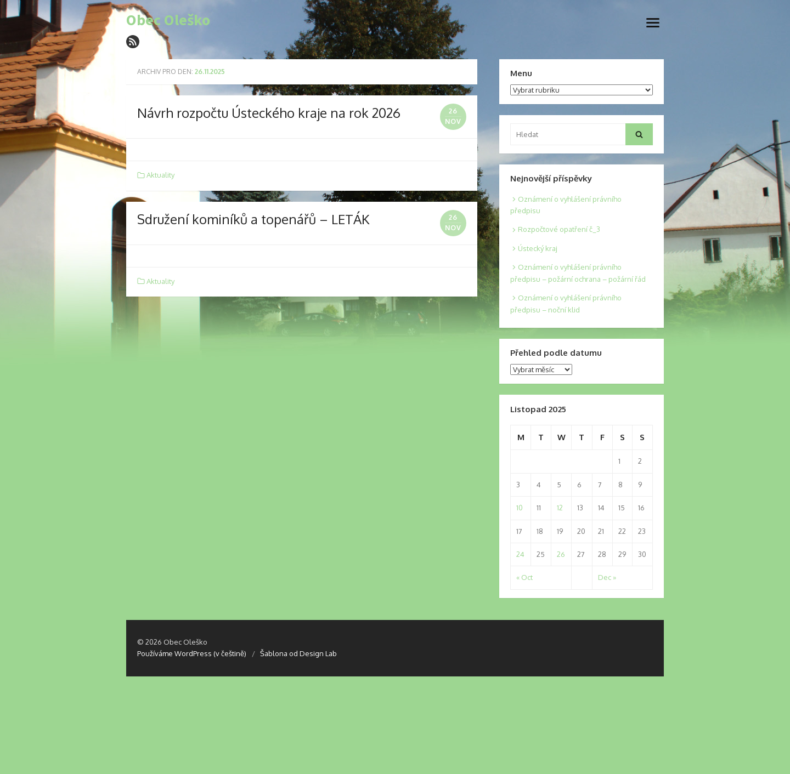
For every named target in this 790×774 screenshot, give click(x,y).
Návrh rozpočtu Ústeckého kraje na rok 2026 (268, 112)
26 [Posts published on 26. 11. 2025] (561, 554)
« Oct (524, 577)
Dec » (607, 577)
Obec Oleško (168, 20)
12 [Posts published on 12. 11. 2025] (560, 507)
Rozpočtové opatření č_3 (559, 229)
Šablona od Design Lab (298, 653)
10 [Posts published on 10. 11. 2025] (519, 507)
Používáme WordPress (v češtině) (191, 653)
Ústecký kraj (537, 248)
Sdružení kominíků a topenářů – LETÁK (253, 218)
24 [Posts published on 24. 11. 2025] (520, 554)
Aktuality (160, 174)
